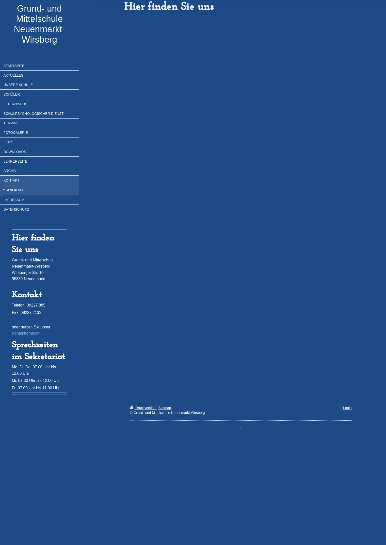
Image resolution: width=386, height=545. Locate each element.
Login (347, 408)
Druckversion (143, 408)
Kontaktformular (25, 333)
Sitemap (164, 408)
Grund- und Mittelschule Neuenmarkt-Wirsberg (39, 24)
